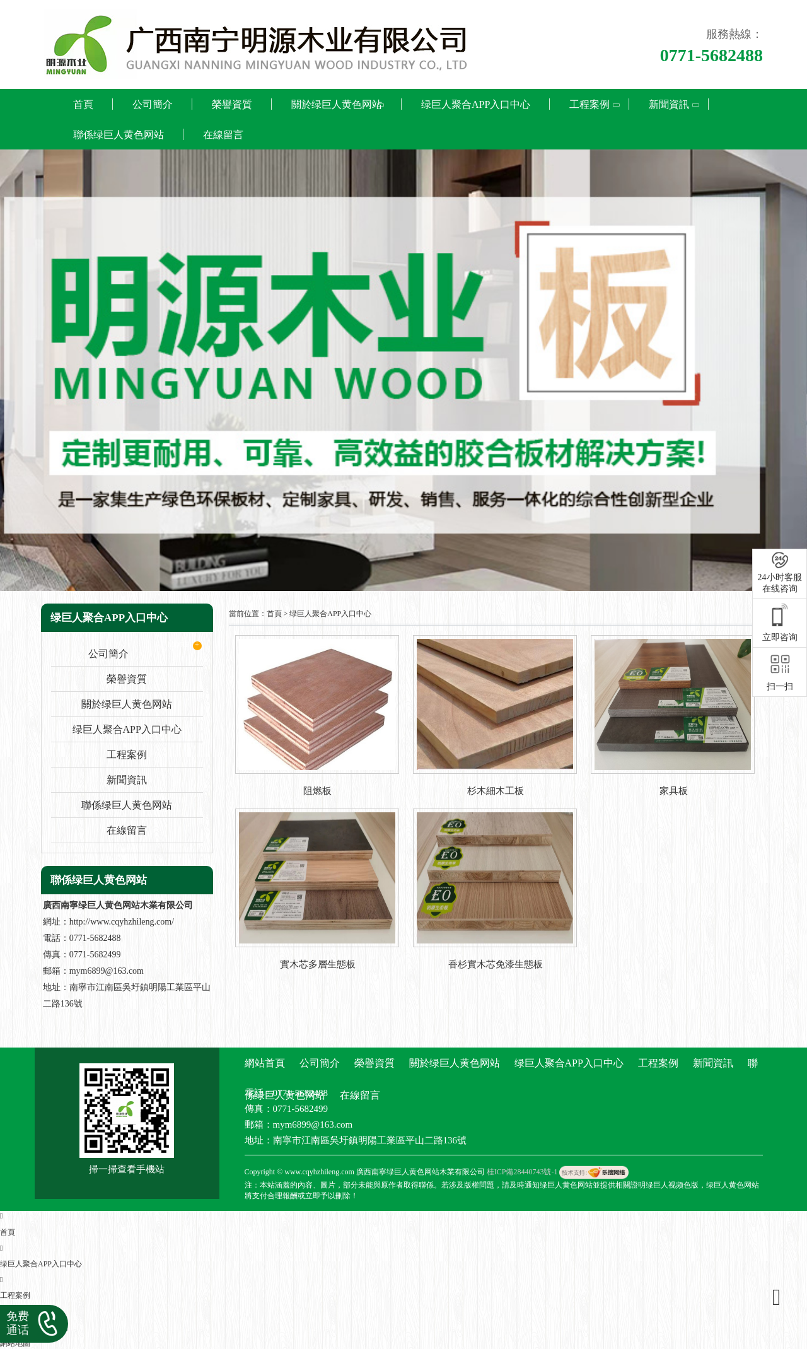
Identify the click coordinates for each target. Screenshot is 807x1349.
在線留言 (223, 134)
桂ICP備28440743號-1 (522, 1171)
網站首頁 (265, 1063)
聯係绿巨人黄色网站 (118, 134)
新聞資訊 (669, 104)
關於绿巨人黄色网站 (336, 104)
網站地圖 (15, 1343)
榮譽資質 (232, 104)
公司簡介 (152, 104)
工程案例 (589, 104)
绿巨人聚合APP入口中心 (475, 104)
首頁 (83, 104)
